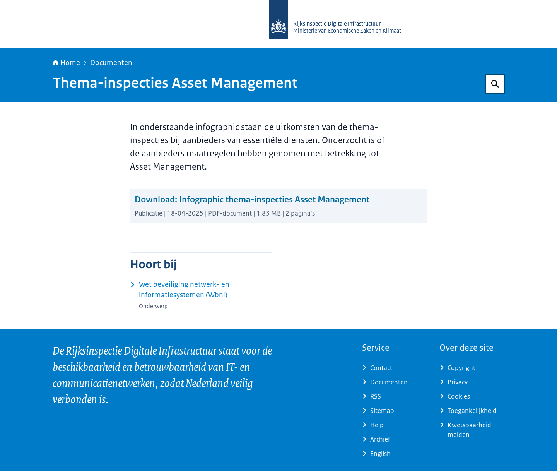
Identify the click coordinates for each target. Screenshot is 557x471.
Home (66, 62)
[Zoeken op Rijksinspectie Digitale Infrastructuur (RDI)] (495, 84)
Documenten (111, 62)
